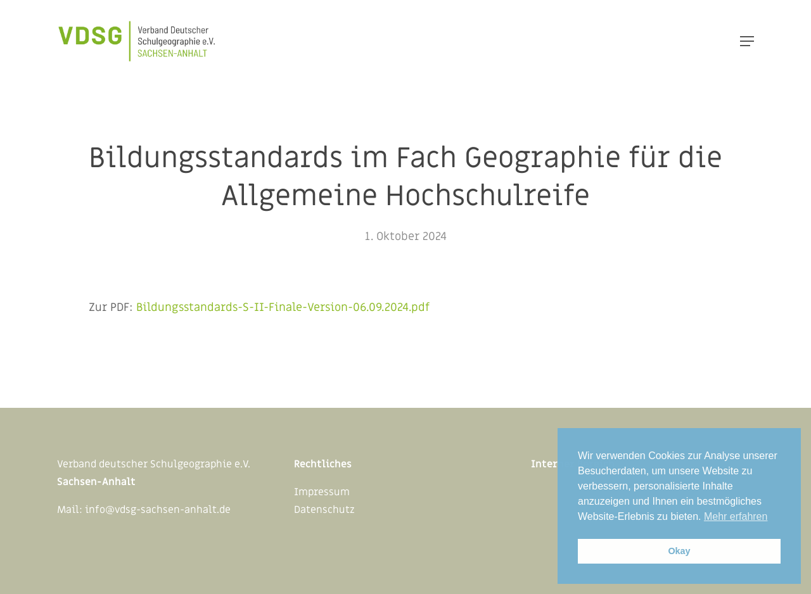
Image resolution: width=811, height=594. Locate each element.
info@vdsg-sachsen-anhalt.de (158, 510)
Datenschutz (324, 510)
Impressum (322, 492)
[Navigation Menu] (747, 41)
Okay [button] (679, 551)
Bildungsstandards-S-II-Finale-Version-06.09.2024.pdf (283, 307)
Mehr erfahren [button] (736, 516)
